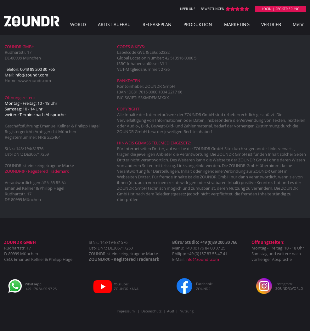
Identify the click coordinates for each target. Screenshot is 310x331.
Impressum (126, 311)
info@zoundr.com (31, 75)
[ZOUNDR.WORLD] (289, 288)
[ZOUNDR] (203, 288)
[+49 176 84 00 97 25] (41, 288)
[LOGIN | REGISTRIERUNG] (280, 9)
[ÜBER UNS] (187, 9)
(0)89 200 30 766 (222, 242)
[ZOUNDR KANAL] (127, 288)
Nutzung (187, 311)
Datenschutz (151, 311)
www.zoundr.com (34, 80)
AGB (170, 311)
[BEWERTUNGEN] (212, 9)
